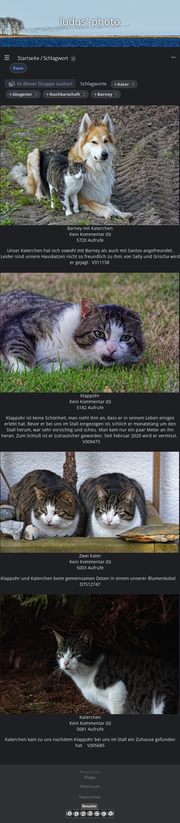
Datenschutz (90, 797)
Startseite (28, 58)
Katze (18, 68)
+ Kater (124, 84)
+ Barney (105, 94)
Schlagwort (55, 58)
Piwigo (90, 777)
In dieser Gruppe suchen (45, 83)
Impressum (90, 786)
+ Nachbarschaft (65, 94)
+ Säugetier (23, 94)
